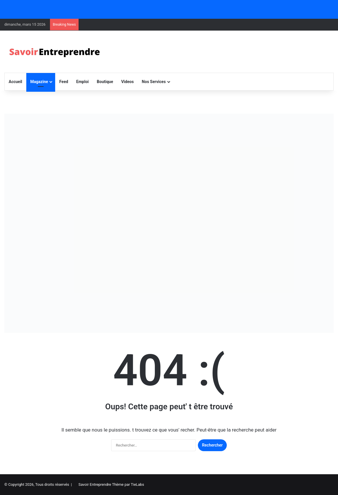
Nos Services (154, 81)
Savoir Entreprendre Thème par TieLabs (111, 484)
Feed (63, 81)
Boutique (105, 81)
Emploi (82, 81)
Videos (127, 81)
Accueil (15, 81)
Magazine (39, 81)
